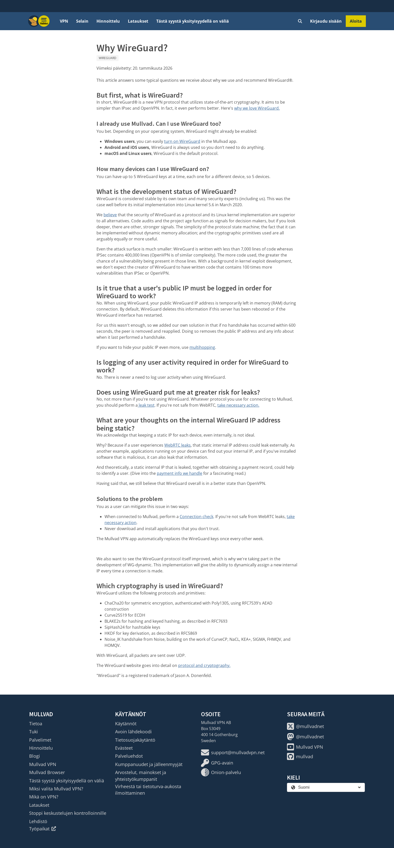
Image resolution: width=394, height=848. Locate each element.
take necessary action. (238, 405)
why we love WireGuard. (257, 108)
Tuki (33, 732)
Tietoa (35, 723)
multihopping (202, 347)
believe (110, 215)
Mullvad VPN (42, 764)
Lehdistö (38, 821)
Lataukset (138, 21)
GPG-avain (217, 763)
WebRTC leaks (177, 445)
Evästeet (124, 748)
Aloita (356, 21)
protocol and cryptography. (204, 665)
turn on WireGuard (182, 141)
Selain (82, 21)
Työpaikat (42, 829)
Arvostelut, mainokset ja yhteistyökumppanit (140, 775)
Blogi (34, 756)
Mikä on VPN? (43, 797)
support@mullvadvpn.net (233, 752)
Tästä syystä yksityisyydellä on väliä (192, 21)
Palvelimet (40, 740)
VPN (64, 21)
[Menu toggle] (44, 21)
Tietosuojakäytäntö (135, 740)
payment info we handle (179, 473)
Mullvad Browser (47, 772)
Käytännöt (125, 723)
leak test (146, 405)
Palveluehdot (129, 756)
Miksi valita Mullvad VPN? (56, 789)
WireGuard (107, 58)
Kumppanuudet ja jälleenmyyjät (148, 764)
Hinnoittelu (108, 21)
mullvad (300, 756)
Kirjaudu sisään (326, 21)
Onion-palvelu (221, 772)
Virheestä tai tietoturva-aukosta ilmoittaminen (148, 789)
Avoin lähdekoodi (133, 732)
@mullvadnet (305, 726)
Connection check (196, 516)
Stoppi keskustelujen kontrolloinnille (67, 813)
